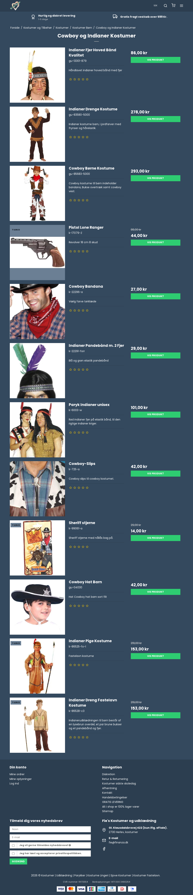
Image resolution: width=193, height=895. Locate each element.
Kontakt (107, 793)
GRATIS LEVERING (112, 802)
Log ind (14, 783)
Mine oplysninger (21, 779)
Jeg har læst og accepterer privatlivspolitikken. (50, 853)
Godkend (18, 861)
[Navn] (50, 829)
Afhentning (109, 788)
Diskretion (108, 774)
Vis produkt (155, 59)
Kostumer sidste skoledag (119, 783)
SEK (155, 5)
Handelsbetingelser (114, 797)
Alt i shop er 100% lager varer (120, 807)
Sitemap (107, 811)
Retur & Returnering (115, 779)
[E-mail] (50, 837)
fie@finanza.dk (118, 842)
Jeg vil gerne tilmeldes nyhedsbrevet (45, 845)
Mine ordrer (17, 774)
